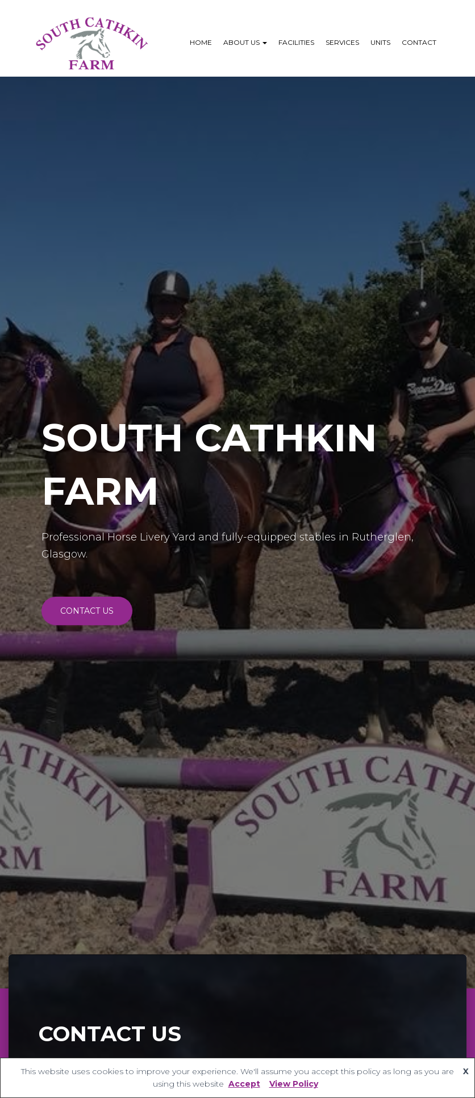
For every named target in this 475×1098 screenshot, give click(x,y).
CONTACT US (87, 611)
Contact (419, 42)
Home (201, 42)
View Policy (293, 1084)
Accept (244, 1084)
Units (380, 42)
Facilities (296, 42)
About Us (245, 42)
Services (342, 42)
